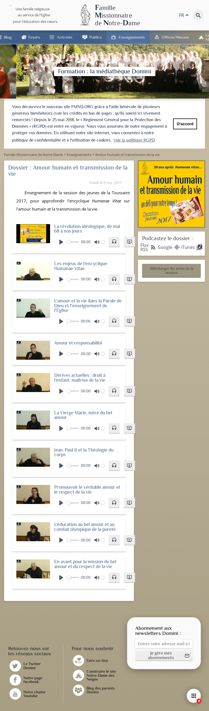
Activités (64, 37)
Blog (7, 37)
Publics (95, 37)
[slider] (73, 241)
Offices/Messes (175, 37)
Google (169, 246)
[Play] (61, 241)
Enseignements (132, 37)
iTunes (192, 246)
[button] (114, 241)
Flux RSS (148, 246)
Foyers (34, 37)
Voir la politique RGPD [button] (134, 140)
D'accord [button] (185, 124)
